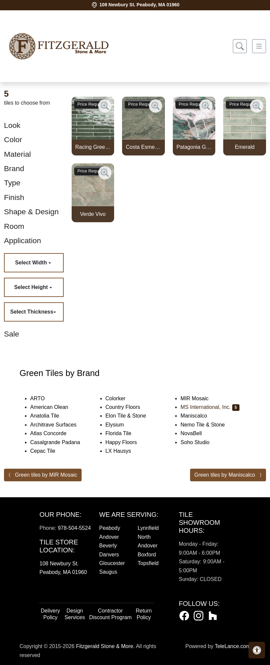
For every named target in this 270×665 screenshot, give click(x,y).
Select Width (31, 262)
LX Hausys (122, 451)
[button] (256, 650)
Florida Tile (122, 433)
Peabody (109, 528)
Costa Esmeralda (143, 147)
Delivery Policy (50, 614)
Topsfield (148, 563)
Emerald (245, 147)
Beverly (108, 545)
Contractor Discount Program (110, 614)
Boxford (147, 554)
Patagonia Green (194, 147)
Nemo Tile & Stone (209, 425)
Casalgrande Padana (60, 442)
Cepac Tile (48, 451)
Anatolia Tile (49, 416)
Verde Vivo (92, 214)
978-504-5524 (74, 528)
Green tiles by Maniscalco (224, 475)
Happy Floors (126, 442)
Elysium (119, 425)
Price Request (91, 104)
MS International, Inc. (209, 407)
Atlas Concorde (52, 433)
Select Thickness (31, 312)
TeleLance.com (232, 646)
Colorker (119, 398)
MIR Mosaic (199, 398)
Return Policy (144, 614)
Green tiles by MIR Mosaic (46, 475)
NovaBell (195, 433)
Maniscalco (199, 416)
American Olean (54, 407)
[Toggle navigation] (259, 46)
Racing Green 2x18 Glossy (92, 147)
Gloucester (112, 563)
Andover (109, 537)
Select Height (31, 287)
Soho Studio (200, 442)
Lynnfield (148, 528)
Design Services (75, 614)
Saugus (108, 572)
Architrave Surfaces (59, 425)
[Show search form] (240, 46)
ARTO (44, 398)
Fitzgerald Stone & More (104, 646)
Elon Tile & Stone (131, 416)
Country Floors (128, 407)
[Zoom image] (104, 106)
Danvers (109, 554)
